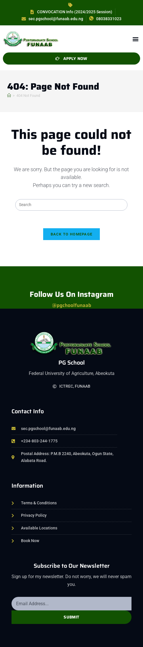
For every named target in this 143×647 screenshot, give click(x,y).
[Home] (9, 95)
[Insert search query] (71, 205)
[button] (135, 39)
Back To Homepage (72, 234)
